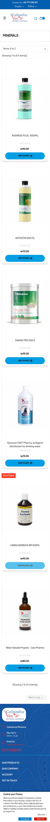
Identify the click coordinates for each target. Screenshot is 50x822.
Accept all (25, 819)
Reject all (40, 819)
